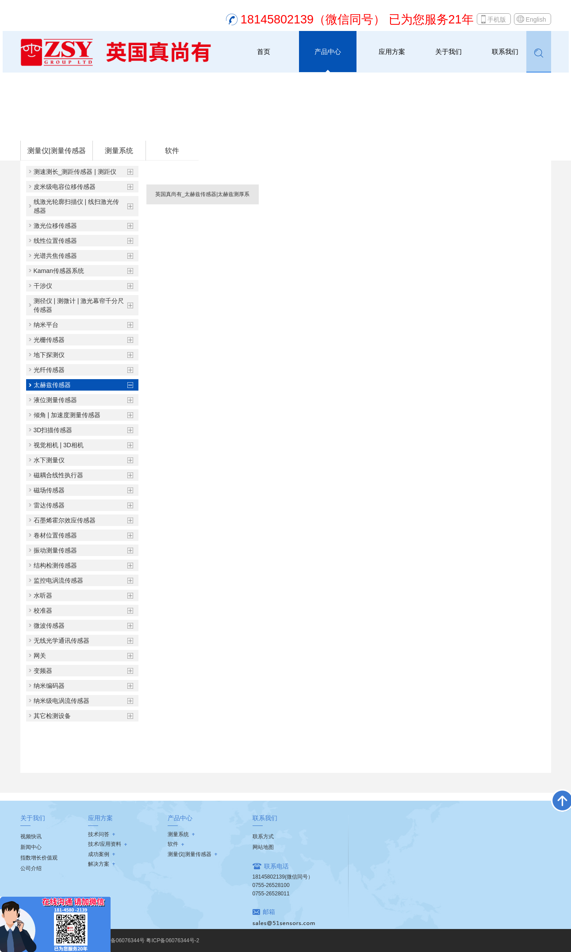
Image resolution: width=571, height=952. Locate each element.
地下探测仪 (49, 354)
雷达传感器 (49, 505)
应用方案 (392, 51)
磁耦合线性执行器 (58, 475)
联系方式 (263, 836)
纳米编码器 (49, 685)
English (536, 19)
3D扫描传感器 (53, 430)
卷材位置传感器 (55, 535)
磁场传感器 (49, 490)
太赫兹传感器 (136, 129)
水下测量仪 (49, 460)
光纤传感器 (49, 369)
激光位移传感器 (55, 225)
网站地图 (263, 847)
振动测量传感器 (55, 550)
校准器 (43, 610)
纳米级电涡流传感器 (61, 700)
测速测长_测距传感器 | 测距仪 (75, 171)
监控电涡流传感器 (58, 580)
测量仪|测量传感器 (90, 129)
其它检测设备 (52, 715)
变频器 (43, 670)
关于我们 (448, 51)
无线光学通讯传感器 (61, 640)
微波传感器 (49, 625)
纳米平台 (46, 324)
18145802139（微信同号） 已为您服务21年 (357, 19)
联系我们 (505, 51)
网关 (40, 655)
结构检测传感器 (55, 565)
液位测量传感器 (55, 399)
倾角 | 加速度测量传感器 (67, 414)
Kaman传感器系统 (59, 270)
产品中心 (327, 51)
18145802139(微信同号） (283, 877)
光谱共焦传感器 (55, 255)
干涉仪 (43, 285)
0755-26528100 (271, 885)
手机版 (496, 19)
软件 (172, 150)
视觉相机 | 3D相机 (59, 445)
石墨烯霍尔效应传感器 (65, 520)
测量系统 (119, 150)
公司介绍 (31, 868)
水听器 (43, 595)
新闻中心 (31, 847)
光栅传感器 (49, 339)
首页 (263, 51)
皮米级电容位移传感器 (65, 186)
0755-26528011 (271, 894)
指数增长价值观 (38, 858)
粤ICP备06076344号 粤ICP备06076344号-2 (147, 940)
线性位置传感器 (55, 240)
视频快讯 (31, 836)
